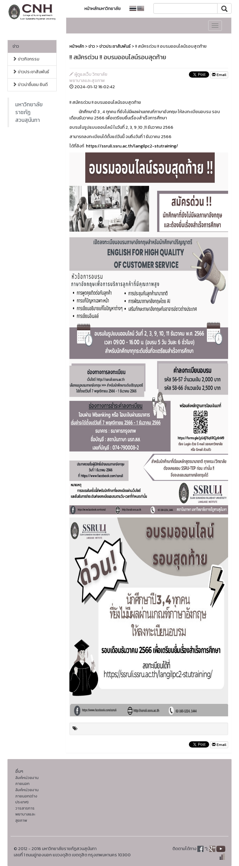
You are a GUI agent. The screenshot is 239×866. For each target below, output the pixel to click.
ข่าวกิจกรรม (25, 59)
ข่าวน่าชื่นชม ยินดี (30, 84)
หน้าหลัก (76, 46)
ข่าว (15, 46)
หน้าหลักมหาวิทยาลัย (102, 8)
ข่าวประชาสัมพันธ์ (30, 72)
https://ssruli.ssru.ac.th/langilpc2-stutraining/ (132, 146)
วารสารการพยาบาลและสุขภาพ (25, 814)
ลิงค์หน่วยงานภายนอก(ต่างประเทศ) (27, 796)
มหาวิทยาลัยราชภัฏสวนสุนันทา (29, 112)
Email (219, 75)
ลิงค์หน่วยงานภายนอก (27, 781)
